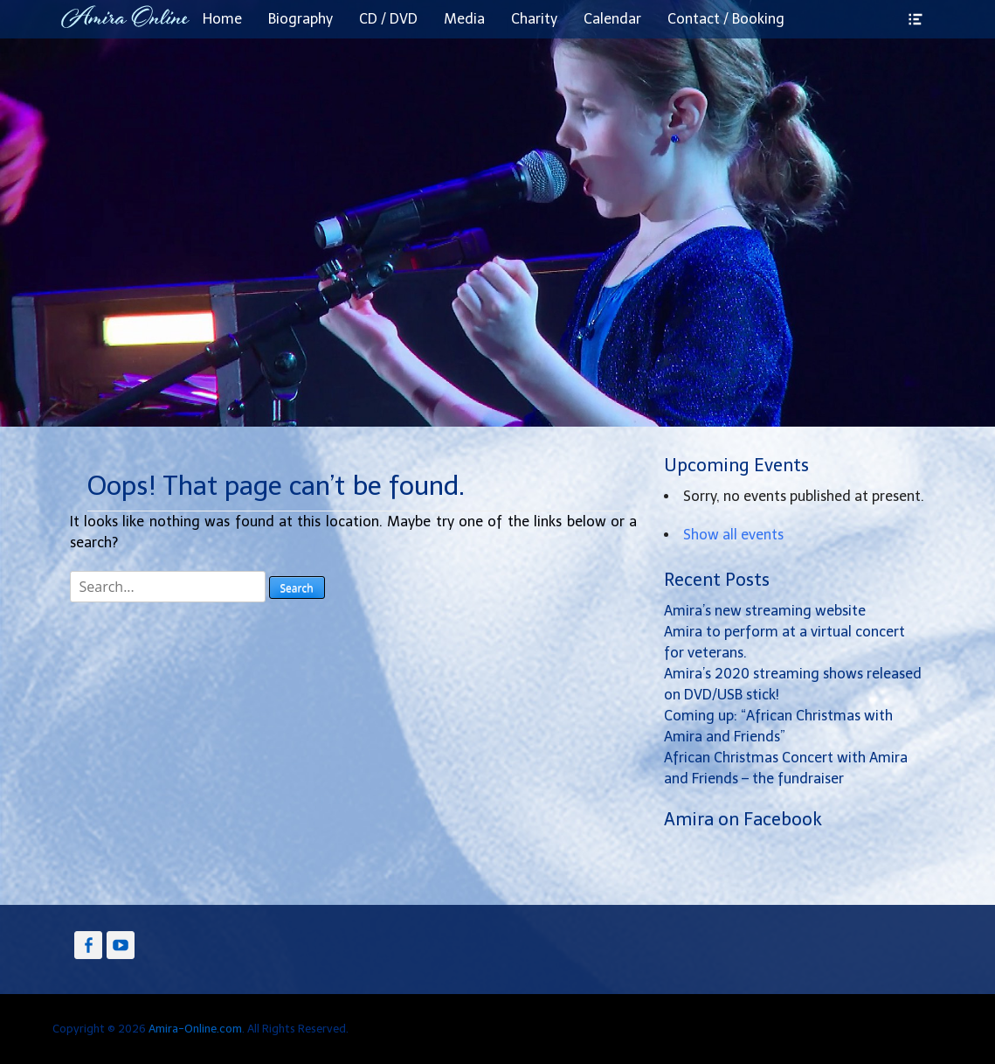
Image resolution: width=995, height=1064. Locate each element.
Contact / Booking (725, 18)
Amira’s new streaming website (765, 610)
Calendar (612, 18)
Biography (300, 18)
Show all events (733, 534)
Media (464, 18)
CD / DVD (388, 18)
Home (222, 18)
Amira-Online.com (195, 1028)
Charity (534, 18)
